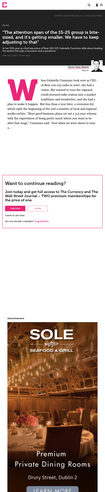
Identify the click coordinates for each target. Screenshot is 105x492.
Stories (5, 25)
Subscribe (15, 208)
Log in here (41, 221)
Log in (38, 208)
